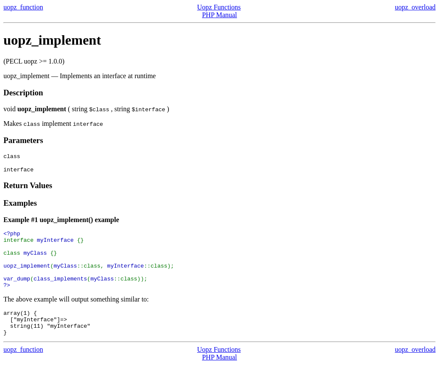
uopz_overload (415, 7)
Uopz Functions (219, 7)
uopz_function (23, 7)
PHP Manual (219, 14)
